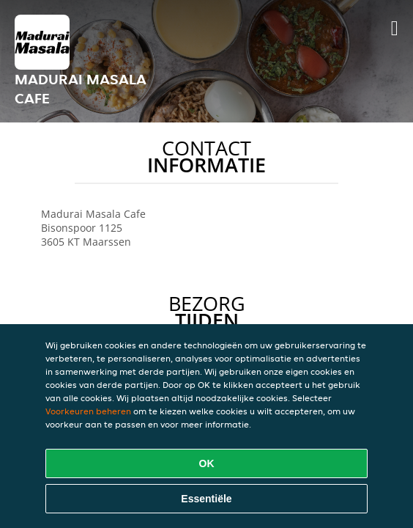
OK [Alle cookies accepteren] (207, 463)
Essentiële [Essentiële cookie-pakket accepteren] (206, 499)
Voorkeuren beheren (88, 411)
